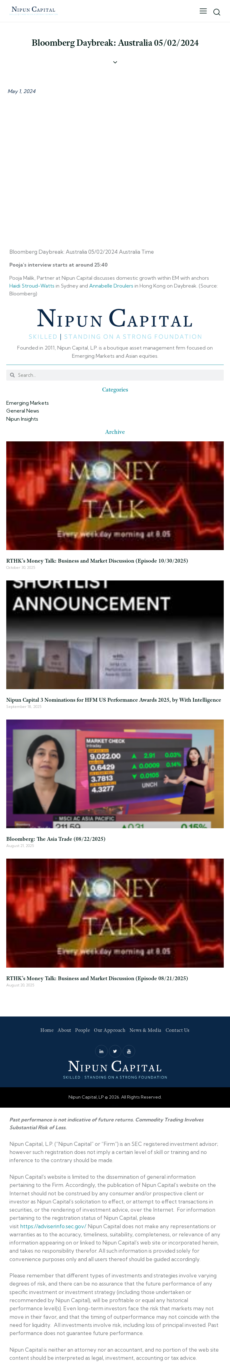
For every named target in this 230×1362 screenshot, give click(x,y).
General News (22, 411)
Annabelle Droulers (111, 286)
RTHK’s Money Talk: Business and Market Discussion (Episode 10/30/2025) (97, 560)
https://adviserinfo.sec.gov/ (52, 1226)
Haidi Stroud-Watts (31, 286)
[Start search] (217, 12)
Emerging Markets (27, 403)
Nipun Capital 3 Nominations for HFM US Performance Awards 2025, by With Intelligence (113, 699)
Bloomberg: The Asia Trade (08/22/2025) (55, 838)
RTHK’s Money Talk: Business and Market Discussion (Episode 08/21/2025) (97, 978)
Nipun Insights (22, 419)
